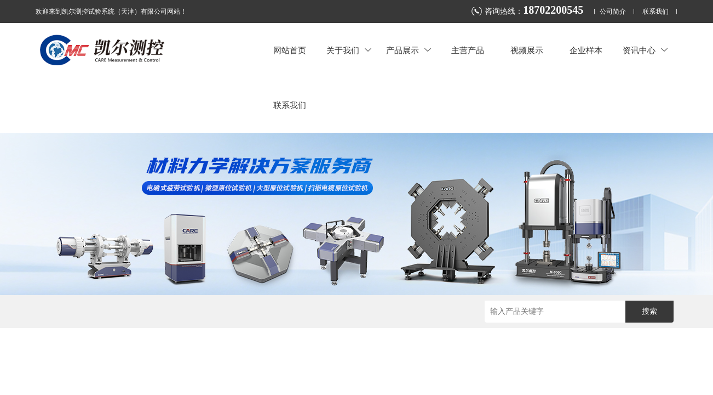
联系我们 (655, 11)
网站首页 (289, 50)
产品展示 (408, 50)
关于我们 (348, 50)
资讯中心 (645, 50)
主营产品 (467, 50)
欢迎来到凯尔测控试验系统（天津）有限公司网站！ (111, 11)
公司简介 (613, 11)
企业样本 (586, 50)
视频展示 (526, 50)
